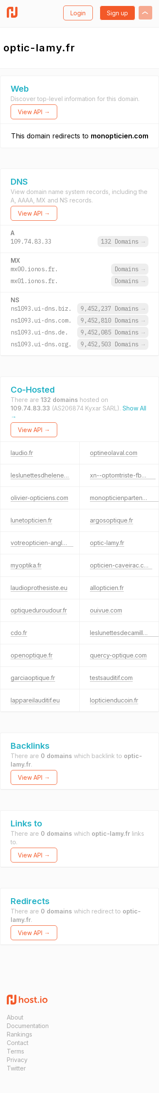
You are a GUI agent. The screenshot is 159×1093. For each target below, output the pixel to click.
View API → (34, 111)
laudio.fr (22, 452)
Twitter (16, 1068)
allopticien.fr (107, 587)
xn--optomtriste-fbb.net (123, 475)
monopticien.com (119, 136)
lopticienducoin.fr (114, 700)
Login (78, 13)
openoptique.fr (32, 655)
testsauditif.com (111, 677)
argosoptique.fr (111, 520)
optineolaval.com (113, 452)
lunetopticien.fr (31, 520)
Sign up (117, 13)
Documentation (28, 1025)
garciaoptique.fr (33, 677)
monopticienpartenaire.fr (124, 497)
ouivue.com (106, 610)
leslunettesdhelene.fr (40, 475)
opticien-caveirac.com (121, 565)
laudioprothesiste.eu (39, 587)
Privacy (17, 1059)
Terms (15, 1051)
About (15, 1017)
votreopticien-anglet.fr (42, 542)
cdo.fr (19, 632)
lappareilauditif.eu (35, 700)
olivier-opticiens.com (39, 497)
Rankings (19, 1034)
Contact (17, 1042)
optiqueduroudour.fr (39, 610)
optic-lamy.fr (107, 542)
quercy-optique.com (118, 655)
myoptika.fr (26, 565)
